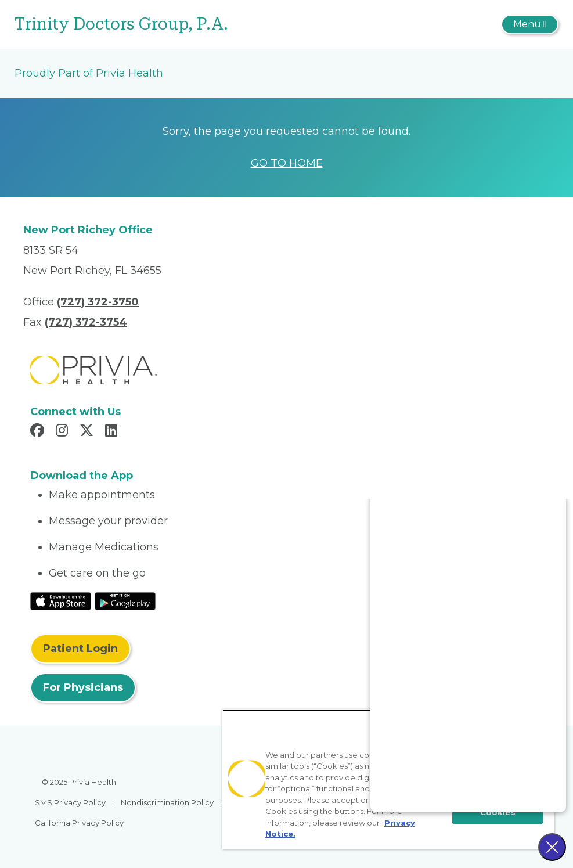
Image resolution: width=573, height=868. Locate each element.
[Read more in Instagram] (63, 432)
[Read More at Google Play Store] (125, 600)
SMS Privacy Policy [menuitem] (70, 802)
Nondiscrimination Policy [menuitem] (167, 802)
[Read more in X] (88, 432)
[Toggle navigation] (529, 24)
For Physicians (83, 687)
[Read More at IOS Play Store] (60, 600)
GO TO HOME (287, 163)
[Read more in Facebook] (39, 432)
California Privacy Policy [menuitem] (79, 822)
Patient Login (80, 648)
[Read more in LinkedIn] (113, 432)
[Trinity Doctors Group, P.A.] (196, 24)
